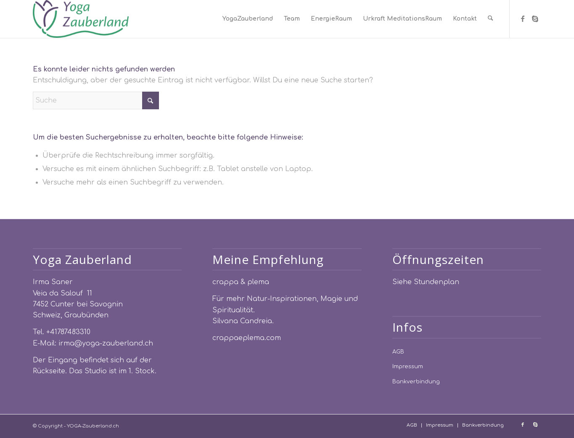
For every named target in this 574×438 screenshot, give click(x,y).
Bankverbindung (416, 382)
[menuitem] (248, 19)
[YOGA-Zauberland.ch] (81, 19)
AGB (398, 352)
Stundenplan (436, 282)
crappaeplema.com (246, 338)
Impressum (407, 366)
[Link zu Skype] (535, 18)
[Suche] (491, 19)
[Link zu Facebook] (522, 18)
